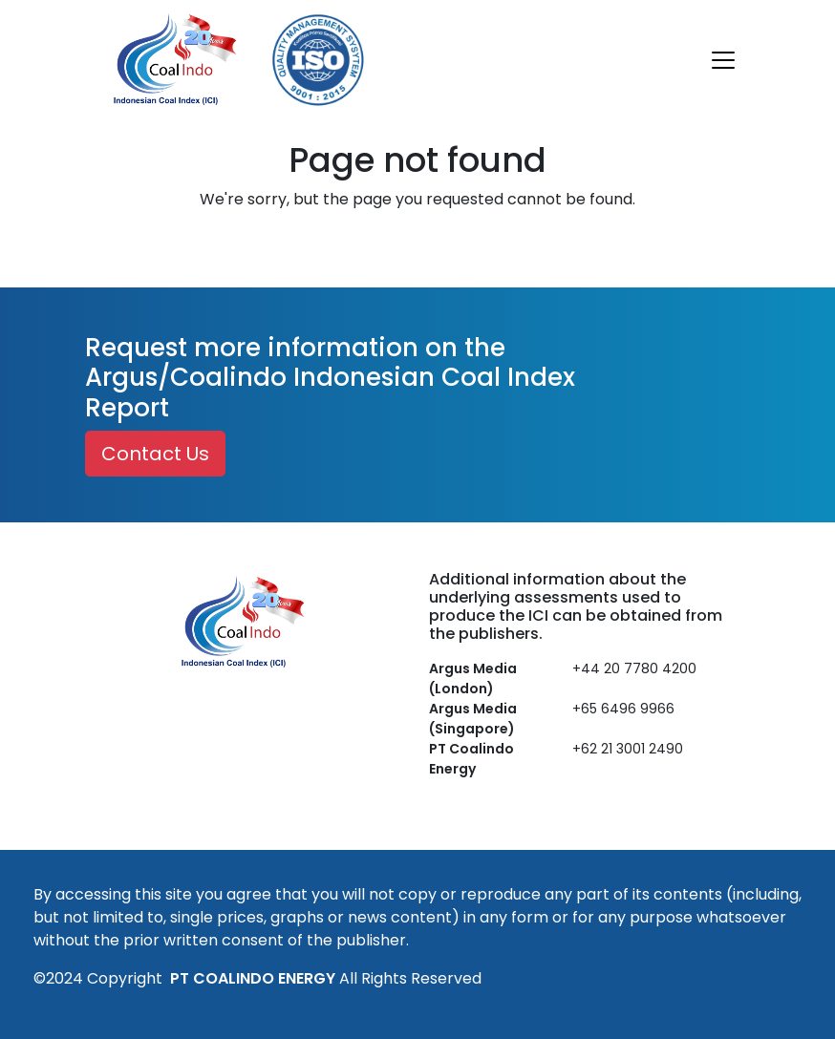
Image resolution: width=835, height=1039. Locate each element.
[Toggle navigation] (723, 60)
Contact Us (155, 453)
